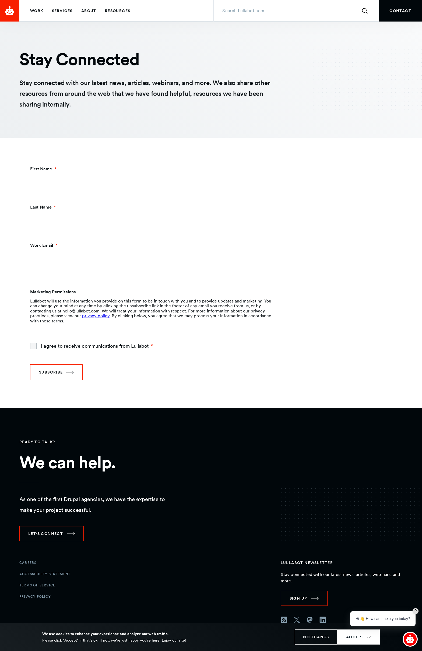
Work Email (41, 245)
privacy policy (96, 315)
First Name (41, 168)
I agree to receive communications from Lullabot (95, 346)
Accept (355, 637)
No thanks (316, 637)
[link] (400, 11)
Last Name (41, 207)
